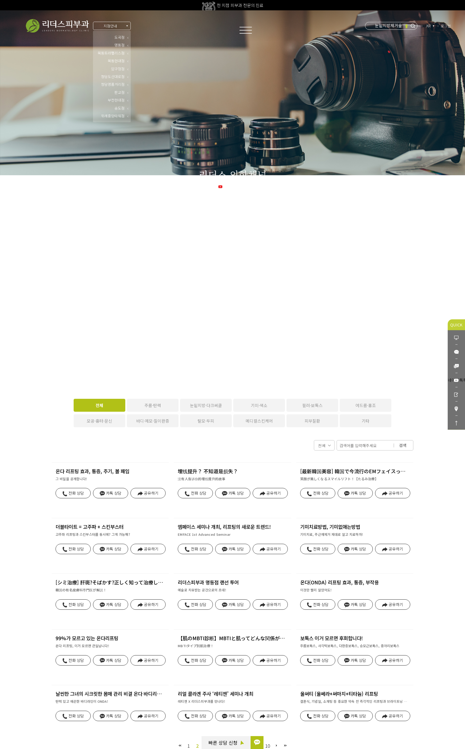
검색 (402, 445)
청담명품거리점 (113, 84)
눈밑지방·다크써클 (206, 405)
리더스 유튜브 (232, 186)
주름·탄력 (152, 405)
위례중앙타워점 (113, 115)
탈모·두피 (206, 421)
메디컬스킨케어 (259, 421)
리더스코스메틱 (33, 725)
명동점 (119, 45)
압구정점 (118, 68)
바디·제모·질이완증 (152, 421)
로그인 (446, 25)
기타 (365, 421)
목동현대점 (116, 60)
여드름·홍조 (365, 405)
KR (429, 26)
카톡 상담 (28, 697)
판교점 (119, 92)
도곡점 (119, 37)
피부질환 (312, 421)
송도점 (119, 108)
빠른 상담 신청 (226, 742)
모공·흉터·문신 (99, 421)
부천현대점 (116, 100)
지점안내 (110, 25)
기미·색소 (259, 405)
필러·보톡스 (312, 405)
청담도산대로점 (113, 76)
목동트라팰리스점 (111, 53)
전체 (99, 405)
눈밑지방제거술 (388, 25)
